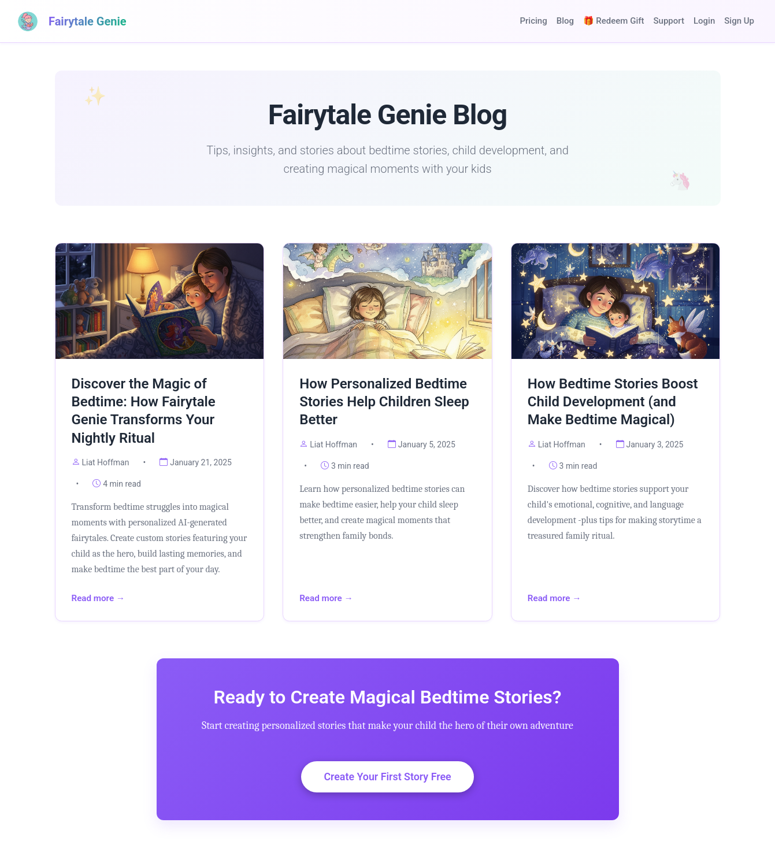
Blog (565, 21)
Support (669, 21)
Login (704, 21)
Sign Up (739, 21)
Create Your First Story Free (387, 777)
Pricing (533, 21)
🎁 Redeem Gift (613, 21)
